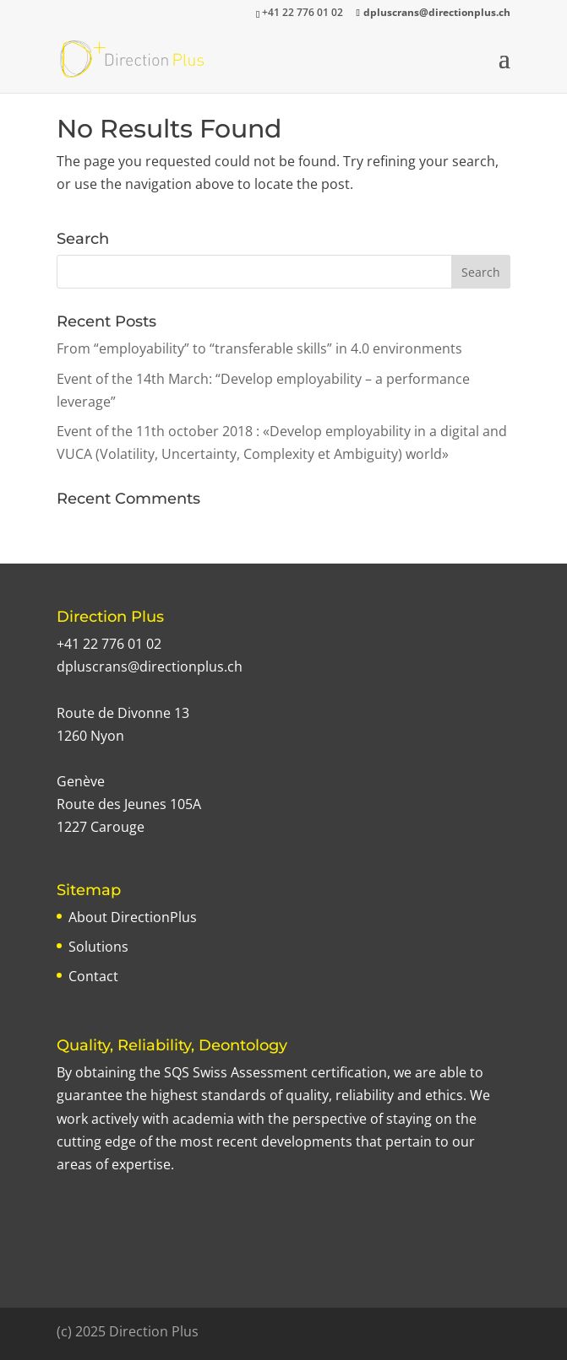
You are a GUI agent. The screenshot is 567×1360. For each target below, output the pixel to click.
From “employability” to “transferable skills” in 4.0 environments (259, 348)
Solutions (98, 946)
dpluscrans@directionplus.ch (150, 666)
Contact (93, 976)
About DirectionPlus (132, 917)
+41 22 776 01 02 (109, 643)
